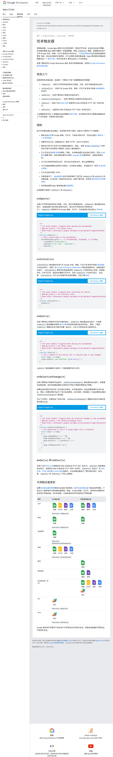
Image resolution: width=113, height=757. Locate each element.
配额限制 (69, 186)
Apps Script (8, 9)
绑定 (50, 135)
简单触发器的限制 (47, 488)
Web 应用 (64, 103)
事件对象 (51, 59)
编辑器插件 (100, 88)
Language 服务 (78, 155)
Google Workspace (48, 36)
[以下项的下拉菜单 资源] (74, 2)
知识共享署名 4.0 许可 (67, 640)
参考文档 (71, 36)
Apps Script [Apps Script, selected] (46, 3)
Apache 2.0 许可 (100, 640)
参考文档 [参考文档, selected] (20, 14)
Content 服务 (58, 471)
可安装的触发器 (85, 53)
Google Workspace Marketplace (69, 267)
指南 (11, 14)
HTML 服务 (46, 471)
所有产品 (58, 3)
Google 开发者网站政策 (56, 643)
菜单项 (99, 210)
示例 (28, 14)
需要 (54, 152)
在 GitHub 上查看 (96, 215)
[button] (14, 19)
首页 (37, 3)
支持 (35, 14)
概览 (4, 14)
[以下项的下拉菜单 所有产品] (64, 2)
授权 (57, 152)
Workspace (17, 2)
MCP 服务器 (83, 3)
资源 (70, 3)
